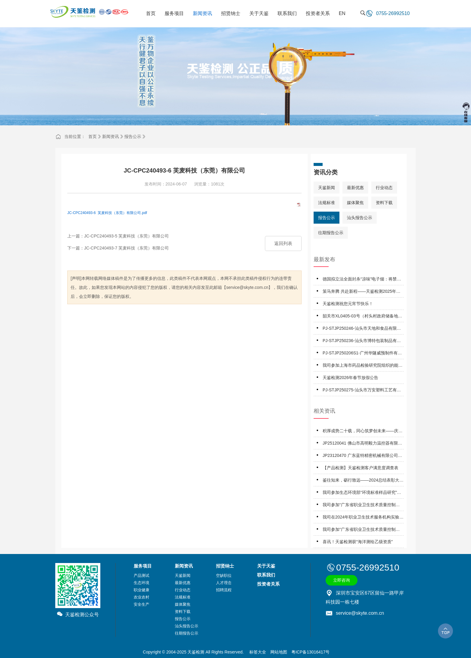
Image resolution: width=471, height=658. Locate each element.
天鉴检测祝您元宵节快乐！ (348, 303)
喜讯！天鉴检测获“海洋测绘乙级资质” (358, 541)
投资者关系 (268, 583)
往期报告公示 (330, 232)
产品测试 (141, 575)
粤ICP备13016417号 (310, 652)
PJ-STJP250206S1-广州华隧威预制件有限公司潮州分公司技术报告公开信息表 (362, 353)
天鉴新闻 (326, 187)
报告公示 (132, 136)
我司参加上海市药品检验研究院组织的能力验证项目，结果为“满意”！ (363, 366)
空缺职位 (224, 575)
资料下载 (384, 202)
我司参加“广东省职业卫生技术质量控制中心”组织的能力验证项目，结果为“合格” (361, 505)
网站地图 (278, 652)
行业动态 (384, 187)
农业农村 (141, 597)
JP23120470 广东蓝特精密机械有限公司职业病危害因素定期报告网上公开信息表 (362, 456)
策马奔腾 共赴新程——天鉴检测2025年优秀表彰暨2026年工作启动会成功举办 (361, 292)
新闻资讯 (110, 136)
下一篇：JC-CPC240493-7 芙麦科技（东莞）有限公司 (118, 248)
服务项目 (143, 565)
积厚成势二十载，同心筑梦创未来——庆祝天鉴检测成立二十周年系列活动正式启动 (363, 431)
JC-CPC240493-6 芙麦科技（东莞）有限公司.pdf (107, 213)
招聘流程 (224, 590)
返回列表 (283, 243)
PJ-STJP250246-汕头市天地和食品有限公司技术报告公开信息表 (362, 329)
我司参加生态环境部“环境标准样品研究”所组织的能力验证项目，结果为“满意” (362, 493)
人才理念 (224, 582)
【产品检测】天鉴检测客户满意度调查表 (360, 467)
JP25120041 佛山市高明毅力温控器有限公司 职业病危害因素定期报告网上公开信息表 (363, 444)
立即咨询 (341, 580)
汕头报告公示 (359, 217)
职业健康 (141, 590)
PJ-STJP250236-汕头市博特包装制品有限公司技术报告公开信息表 (362, 341)
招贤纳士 (225, 565)
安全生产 (141, 604)
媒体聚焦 (355, 202)
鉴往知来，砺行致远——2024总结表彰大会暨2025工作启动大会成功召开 (363, 481)
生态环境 (141, 582)
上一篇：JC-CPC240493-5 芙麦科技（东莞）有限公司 (118, 236)
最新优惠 (355, 187)
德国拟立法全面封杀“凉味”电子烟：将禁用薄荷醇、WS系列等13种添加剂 (362, 280)
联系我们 (266, 574)
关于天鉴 (266, 565)
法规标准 (326, 202)
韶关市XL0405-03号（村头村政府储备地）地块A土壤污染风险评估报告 (362, 317)
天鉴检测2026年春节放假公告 (350, 377)
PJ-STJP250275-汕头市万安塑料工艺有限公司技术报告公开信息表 (362, 390)
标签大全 (257, 652)
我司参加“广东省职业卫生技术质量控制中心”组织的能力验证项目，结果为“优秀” (361, 530)
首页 (92, 136)
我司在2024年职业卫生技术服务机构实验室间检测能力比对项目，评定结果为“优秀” (363, 518)
